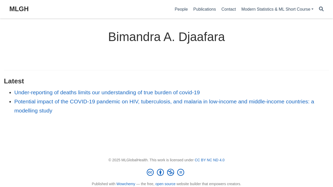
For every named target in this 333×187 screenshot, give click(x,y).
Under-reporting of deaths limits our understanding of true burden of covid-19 (107, 92)
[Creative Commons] (166, 172)
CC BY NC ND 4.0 (210, 160)
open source (165, 184)
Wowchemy (125, 184)
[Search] (321, 9)
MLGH (19, 8)
